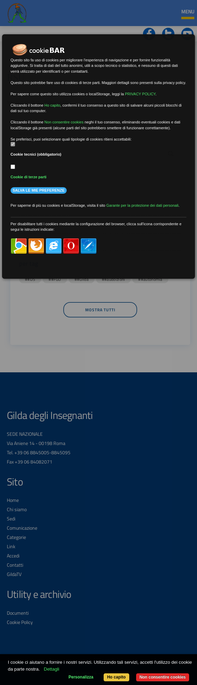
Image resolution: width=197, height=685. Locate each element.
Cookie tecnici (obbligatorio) (36, 154)
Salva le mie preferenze (39, 190)
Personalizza (80, 677)
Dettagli (51, 669)
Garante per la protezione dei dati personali (142, 205)
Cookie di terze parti (29, 177)
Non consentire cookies (163, 677)
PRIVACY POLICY (140, 94)
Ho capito (116, 677)
